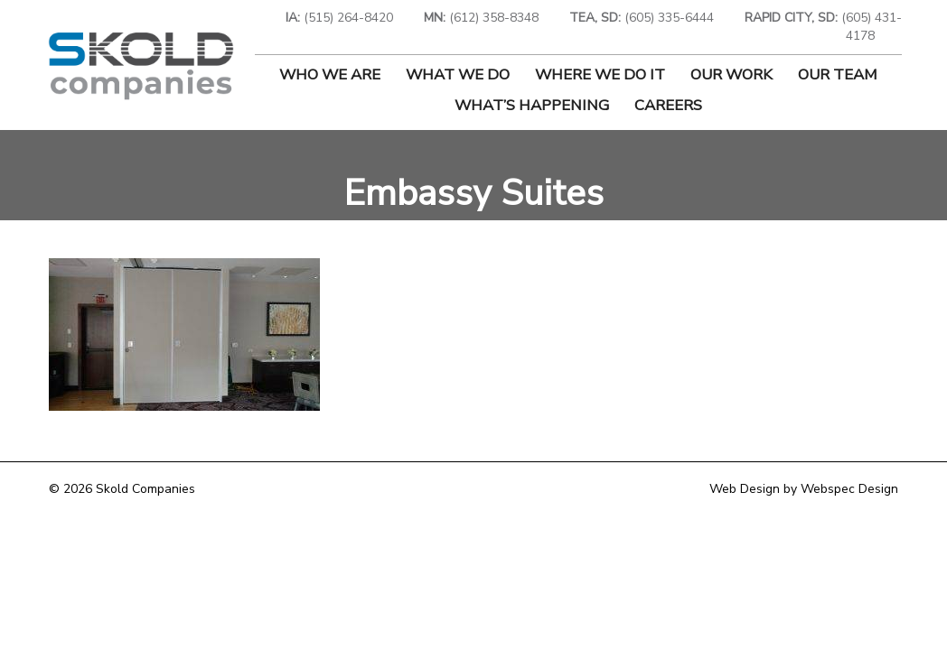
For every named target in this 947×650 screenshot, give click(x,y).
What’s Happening (532, 105)
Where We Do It (600, 74)
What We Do (458, 74)
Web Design (744, 488)
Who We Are (329, 74)
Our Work (731, 74)
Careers (668, 105)
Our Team (837, 74)
